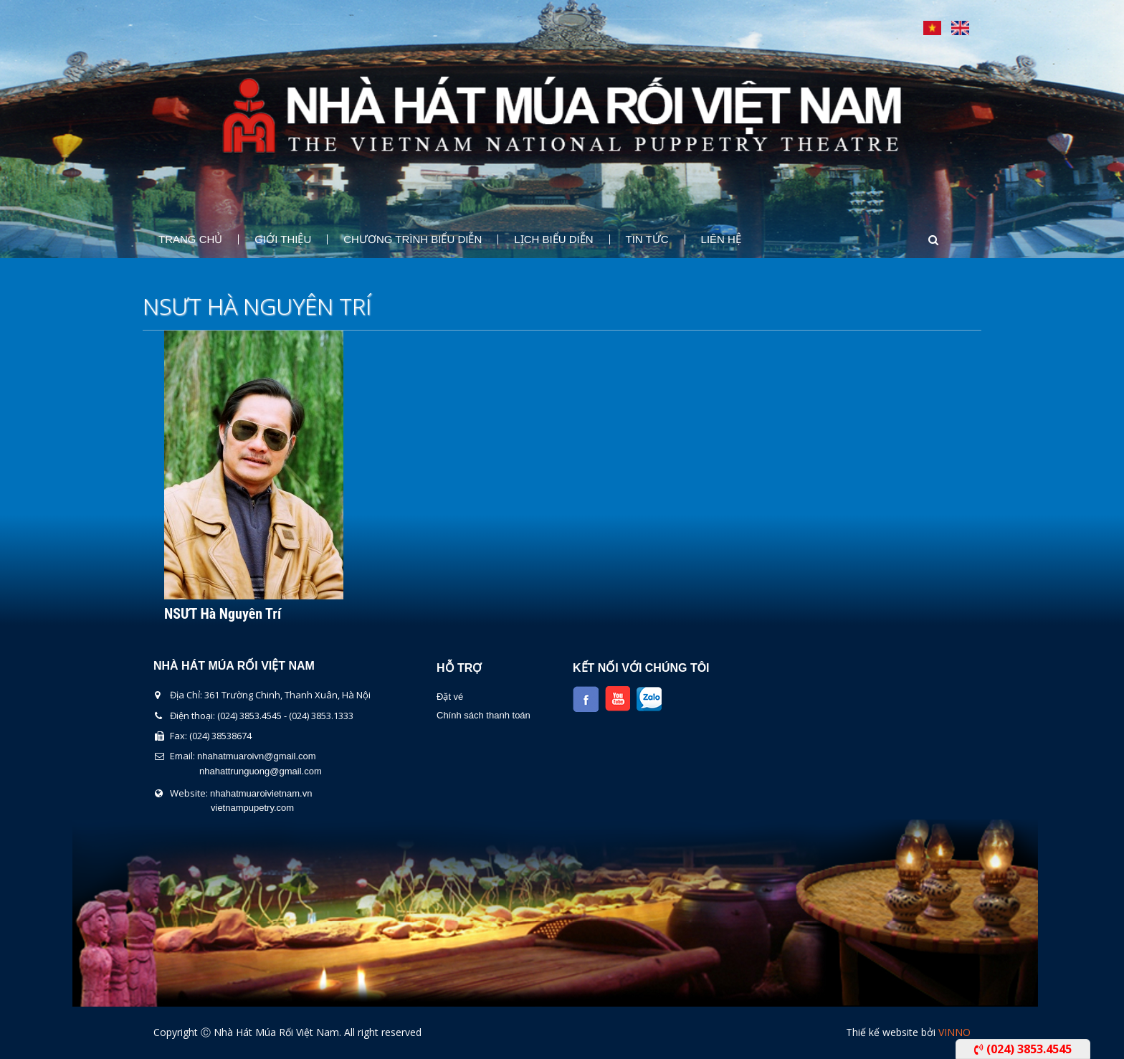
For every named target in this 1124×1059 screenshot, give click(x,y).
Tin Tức (647, 239)
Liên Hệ (721, 239)
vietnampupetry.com (252, 807)
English (960, 28)
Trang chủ (190, 239)
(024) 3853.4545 (1023, 1049)
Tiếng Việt (932, 28)
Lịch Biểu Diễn (553, 239)
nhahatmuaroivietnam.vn (261, 793)
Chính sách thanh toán (483, 715)
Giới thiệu (282, 239)
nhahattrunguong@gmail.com (260, 771)
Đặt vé (450, 696)
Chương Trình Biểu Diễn (412, 239)
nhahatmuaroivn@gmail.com (256, 756)
